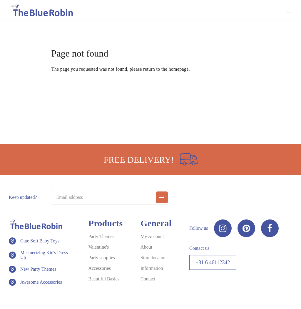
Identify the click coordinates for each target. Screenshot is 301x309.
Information (152, 268)
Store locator (153, 257)
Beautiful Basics (103, 278)
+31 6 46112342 (212, 262)
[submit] (162, 197)
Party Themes (101, 236)
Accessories (99, 268)
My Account (152, 236)
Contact (148, 278)
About (146, 246)
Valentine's (98, 246)
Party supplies (101, 257)
